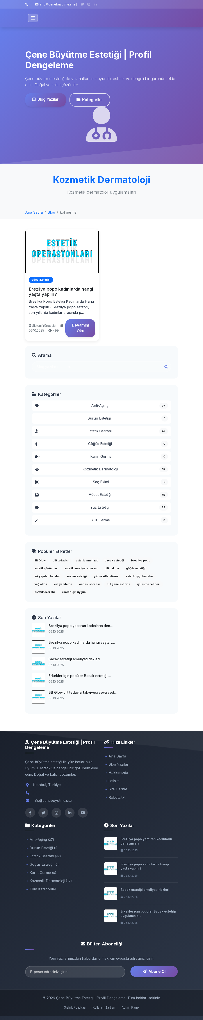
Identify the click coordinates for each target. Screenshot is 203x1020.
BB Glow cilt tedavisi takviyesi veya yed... (82, 692)
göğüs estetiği (136, 568)
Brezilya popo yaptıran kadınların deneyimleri (146, 841)
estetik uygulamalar (139, 576)
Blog (51, 212)
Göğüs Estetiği (101, 444)
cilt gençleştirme (118, 584)
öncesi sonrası (89, 584)
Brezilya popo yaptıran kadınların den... (80, 625)
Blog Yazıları (45, 99)
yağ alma (40, 584)
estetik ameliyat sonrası (81, 568)
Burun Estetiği (127, 418)
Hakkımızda (118, 772)
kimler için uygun (74, 592)
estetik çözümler (45, 568)
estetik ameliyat (87, 560)
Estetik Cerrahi (101, 431)
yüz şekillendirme (106, 576)
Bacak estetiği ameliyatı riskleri (74, 659)
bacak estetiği (114, 560)
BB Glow (40, 560)
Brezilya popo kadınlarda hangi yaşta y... (81, 642)
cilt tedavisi (61, 560)
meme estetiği (77, 576)
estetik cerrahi (44, 592)
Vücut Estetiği (101, 495)
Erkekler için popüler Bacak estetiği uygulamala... (148, 913)
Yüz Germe (101, 520)
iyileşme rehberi (148, 584)
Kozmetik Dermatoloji (101, 469)
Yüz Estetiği (101, 507)
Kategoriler (90, 99)
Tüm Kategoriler (43, 889)
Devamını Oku (80, 328)
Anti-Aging (101, 406)
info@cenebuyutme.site (55, 4)
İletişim (114, 781)
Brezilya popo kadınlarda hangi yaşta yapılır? (145, 866)
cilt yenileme (63, 584)
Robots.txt (117, 797)
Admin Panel (130, 1007)
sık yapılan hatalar (47, 576)
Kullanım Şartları (104, 1007)
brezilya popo (140, 560)
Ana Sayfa (34, 212)
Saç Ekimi (101, 482)
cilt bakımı (112, 568)
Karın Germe (101, 457)
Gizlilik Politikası (75, 1007)
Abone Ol (154, 971)
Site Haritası (118, 789)
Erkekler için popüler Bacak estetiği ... (79, 675)
